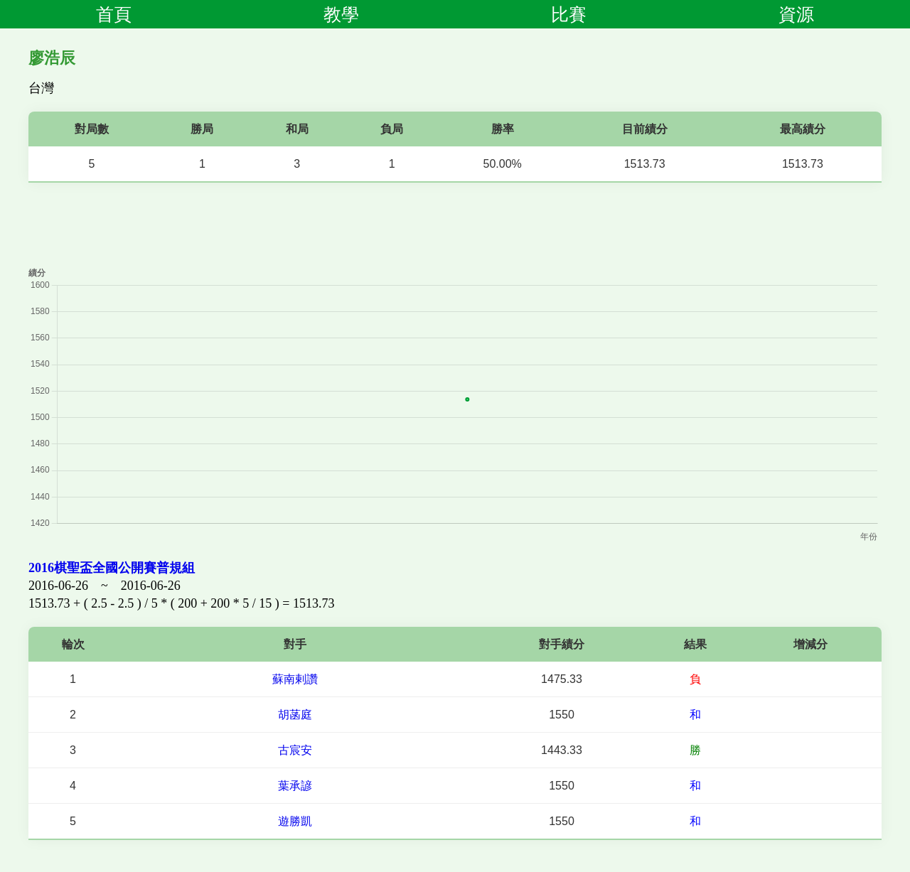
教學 (341, 14)
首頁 (114, 14)
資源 (796, 14)
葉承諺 (295, 786)
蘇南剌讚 (295, 679)
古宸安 (295, 750)
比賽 (569, 14)
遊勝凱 (295, 821)
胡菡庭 (295, 715)
